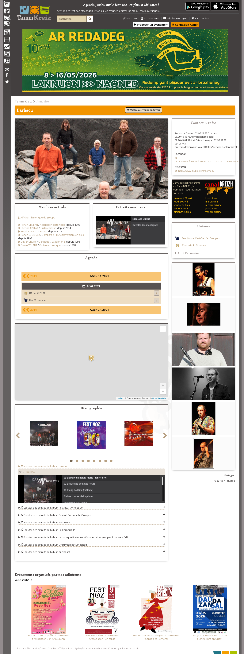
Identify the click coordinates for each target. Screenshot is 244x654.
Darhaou (31, 472)
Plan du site (33, 648)
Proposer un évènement (151, 24)
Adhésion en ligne (175, 18)
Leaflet (120, 398)
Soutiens (52, 648)
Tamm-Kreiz (23, 101)
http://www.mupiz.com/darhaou (196, 170)
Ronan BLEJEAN (29, 224)
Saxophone (58, 241)
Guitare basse (48, 228)
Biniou (43, 231)
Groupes (214, 238)
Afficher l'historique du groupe (38, 217)
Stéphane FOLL (29, 231)
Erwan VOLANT (29, 245)
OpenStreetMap (159, 398)
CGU (60, 648)
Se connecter (150, 18)
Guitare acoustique (50, 245)
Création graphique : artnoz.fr (123, 648)
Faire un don (200, 18)
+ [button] (163, 386)
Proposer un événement (94, 648)
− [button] (163, 391)
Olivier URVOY (28, 241)
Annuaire (42, 101)
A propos (21, 648)
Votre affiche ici (23, 580)
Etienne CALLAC (29, 228)
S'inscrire (130, 18)
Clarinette (43, 241)
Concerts (187, 245)
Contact (44, 648)
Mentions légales (72, 648)
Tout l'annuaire (187, 253)
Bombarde (48, 235)
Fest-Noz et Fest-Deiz (194, 238)
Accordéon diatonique (52, 224)
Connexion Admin (185, 24)
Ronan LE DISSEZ (30, 235)
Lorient (41, 292)
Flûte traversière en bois (70, 235)
